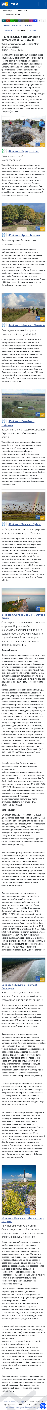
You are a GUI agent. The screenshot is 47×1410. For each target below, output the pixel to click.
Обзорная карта (12, 25)
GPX (33, 31)
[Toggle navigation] (41, 3)
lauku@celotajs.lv (15, 1407)
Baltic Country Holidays (14, 1401)
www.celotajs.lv (33, 1407)
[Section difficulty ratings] (5, 151)
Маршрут (7, 11)
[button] (22, 11)
